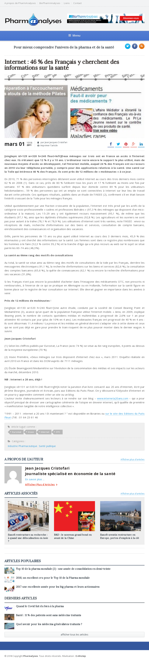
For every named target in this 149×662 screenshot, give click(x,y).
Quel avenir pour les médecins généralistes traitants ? (49, 624)
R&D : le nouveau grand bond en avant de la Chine (73, 536)
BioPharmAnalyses (49, 3)
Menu (74, 35)
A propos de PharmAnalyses (20, 3)
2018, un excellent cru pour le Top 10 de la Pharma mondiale (53, 577)
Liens (67, 3)
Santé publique (47, 446)
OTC (58, 432)
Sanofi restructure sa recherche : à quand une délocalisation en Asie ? (28, 537)
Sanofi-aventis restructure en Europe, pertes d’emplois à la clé (119, 536)
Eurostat (16, 432)
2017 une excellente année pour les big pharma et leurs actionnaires (57, 586)
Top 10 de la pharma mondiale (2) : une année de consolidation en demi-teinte (63, 568)
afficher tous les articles (74, 634)
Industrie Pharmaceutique (22, 446)
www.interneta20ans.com (112, 398)
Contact (77, 3)
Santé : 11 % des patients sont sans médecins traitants (48, 615)
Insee (31, 432)
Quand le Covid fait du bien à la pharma (40, 606)
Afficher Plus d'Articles (41, 484)
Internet (45, 432)
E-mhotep (81, 656)
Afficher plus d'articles (133, 459)
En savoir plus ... (34, 479)
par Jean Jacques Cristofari (52, 142)
